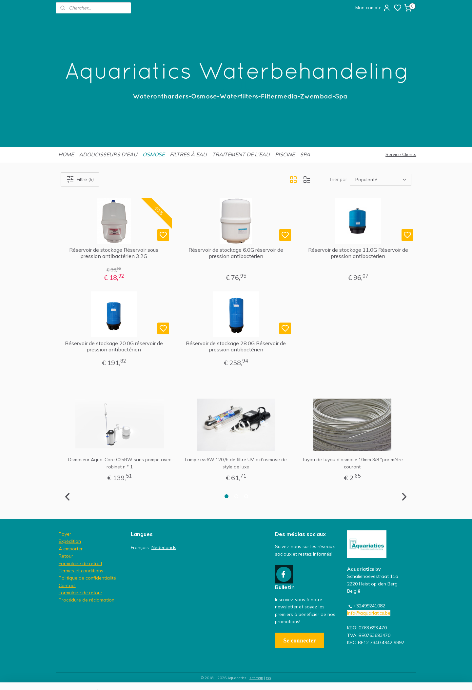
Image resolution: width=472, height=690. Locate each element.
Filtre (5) (80, 179)
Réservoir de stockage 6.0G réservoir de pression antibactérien (235, 253)
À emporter (71, 549)
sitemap (256, 678)
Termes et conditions (81, 571)
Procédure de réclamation (86, 600)
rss (268, 678)
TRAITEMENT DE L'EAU (241, 154)
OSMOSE (154, 154)
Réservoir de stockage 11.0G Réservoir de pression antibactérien (358, 253)
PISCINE (285, 154)
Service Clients (400, 154)
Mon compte (373, 8)
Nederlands (163, 547)
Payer (65, 534)
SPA (305, 154)
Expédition (70, 541)
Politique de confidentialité (87, 578)
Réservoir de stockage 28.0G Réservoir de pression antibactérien (236, 346)
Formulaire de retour (80, 593)
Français (140, 547)
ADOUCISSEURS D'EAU (108, 154)
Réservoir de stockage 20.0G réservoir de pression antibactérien (114, 346)
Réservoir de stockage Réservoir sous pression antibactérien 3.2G (113, 253)
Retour (66, 556)
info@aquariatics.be (368, 613)
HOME (66, 154)
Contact (67, 585)
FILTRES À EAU (188, 154)
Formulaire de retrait (80, 563)
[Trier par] (380, 179)
